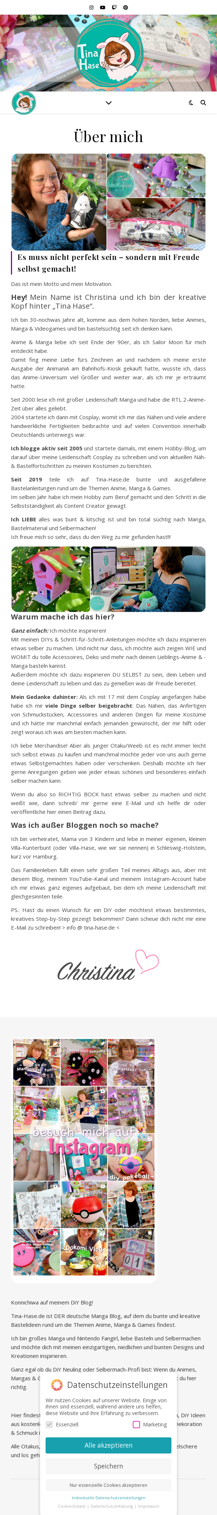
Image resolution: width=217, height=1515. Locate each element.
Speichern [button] (108, 1464)
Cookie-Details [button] (72, 1504)
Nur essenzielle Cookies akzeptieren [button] (108, 1483)
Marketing (150, 1422)
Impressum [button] (148, 1504)
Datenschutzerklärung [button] (112, 1504)
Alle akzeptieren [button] (109, 1443)
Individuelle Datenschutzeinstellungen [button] (109, 1496)
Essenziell (62, 1422)
